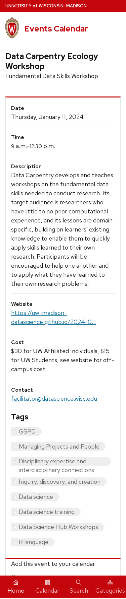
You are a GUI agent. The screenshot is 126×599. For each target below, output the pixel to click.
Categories (110, 587)
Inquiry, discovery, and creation (59, 481)
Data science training (47, 512)
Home (15, 587)
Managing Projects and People (59, 446)
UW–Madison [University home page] (46, 6)
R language (33, 542)
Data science (36, 497)
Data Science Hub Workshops (58, 527)
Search (79, 587)
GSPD (27, 431)
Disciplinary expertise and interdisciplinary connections (56, 461)
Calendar (47, 587)
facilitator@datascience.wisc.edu (54, 398)
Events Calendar (56, 28)
